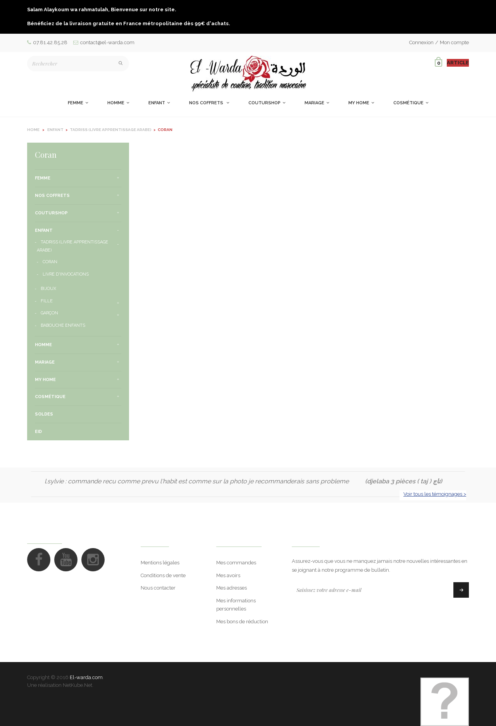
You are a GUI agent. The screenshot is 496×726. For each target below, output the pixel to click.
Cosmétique (50, 396)
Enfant (44, 230)
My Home (45, 379)
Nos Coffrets (52, 195)
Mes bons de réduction (242, 621)
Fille (47, 301)
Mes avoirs (228, 575)
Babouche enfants (63, 325)
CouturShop (51, 213)
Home (33, 130)
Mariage (45, 362)
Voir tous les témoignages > (434, 494)
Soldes (44, 414)
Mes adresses (231, 588)
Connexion (421, 42)
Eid (38, 431)
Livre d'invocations (66, 274)
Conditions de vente (163, 575)
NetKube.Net (77, 685)
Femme (42, 178)
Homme (43, 344)
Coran (50, 261)
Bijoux (48, 288)
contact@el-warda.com (103, 42)
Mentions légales (160, 563)
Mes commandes (236, 563)
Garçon (49, 313)
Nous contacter (158, 588)
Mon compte (454, 42)
